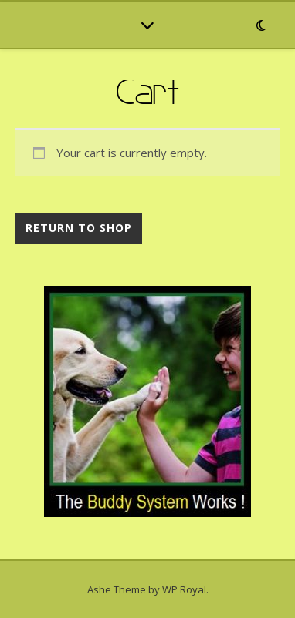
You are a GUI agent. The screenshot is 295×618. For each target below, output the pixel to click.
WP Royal (184, 589)
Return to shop (78, 227)
